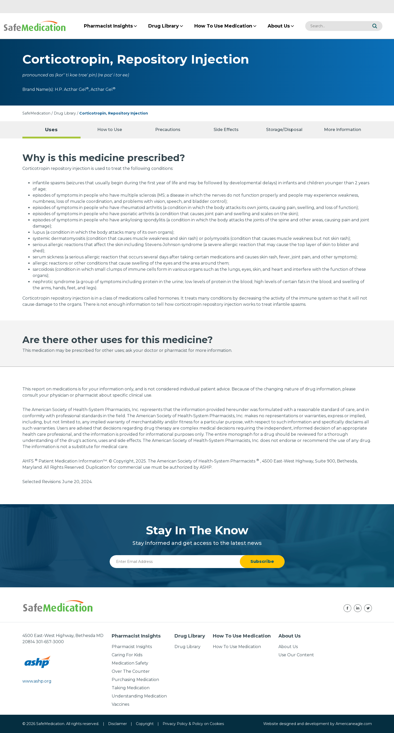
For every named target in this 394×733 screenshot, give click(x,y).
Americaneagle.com (354, 723)
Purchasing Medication (135, 679)
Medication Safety (130, 663)
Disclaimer (117, 723)
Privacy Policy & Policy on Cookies (193, 723)
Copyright (145, 723)
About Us (288, 646)
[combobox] (336, 26)
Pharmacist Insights (132, 646)
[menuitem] (108, 26)
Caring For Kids (127, 654)
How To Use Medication (237, 646)
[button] (374, 26)
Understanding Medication (139, 696)
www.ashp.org (36, 681)
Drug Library (65, 113)
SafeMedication (36, 113)
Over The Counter (131, 671)
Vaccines (120, 704)
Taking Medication (131, 687)
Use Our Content (296, 654)
